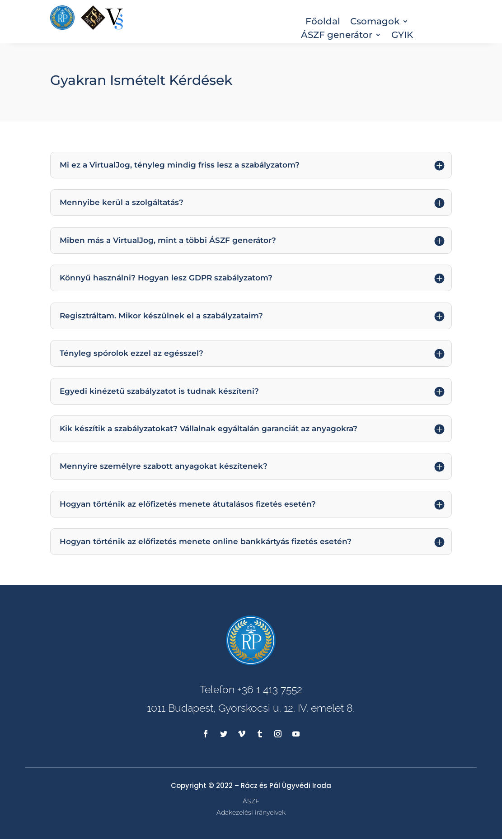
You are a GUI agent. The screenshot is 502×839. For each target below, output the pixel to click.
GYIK (402, 36)
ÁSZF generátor (336, 36)
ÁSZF (251, 801)
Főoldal (322, 22)
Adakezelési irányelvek (251, 812)
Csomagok (374, 22)
